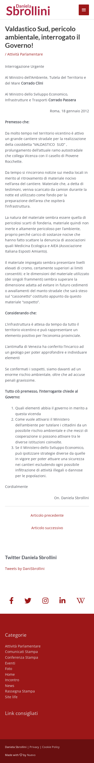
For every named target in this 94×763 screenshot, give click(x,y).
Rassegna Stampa (20, 691)
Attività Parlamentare (25, 54)
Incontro (12, 679)
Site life (11, 696)
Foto (8, 668)
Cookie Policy (51, 747)
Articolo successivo (47, 527)
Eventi (10, 663)
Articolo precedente (47, 515)
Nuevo (31, 755)
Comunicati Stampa (21, 651)
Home (10, 674)
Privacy (34, 747)
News (9, 685)
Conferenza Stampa (21, 657)
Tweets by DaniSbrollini (25, 568)
